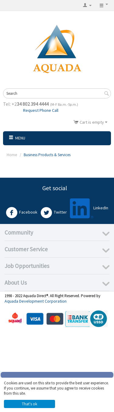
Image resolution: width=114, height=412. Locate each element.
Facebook (21, 212)
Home (12, 154)
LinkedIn (89, 208)
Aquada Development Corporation (36, 301)
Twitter (53, 212)
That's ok (29, 404)
